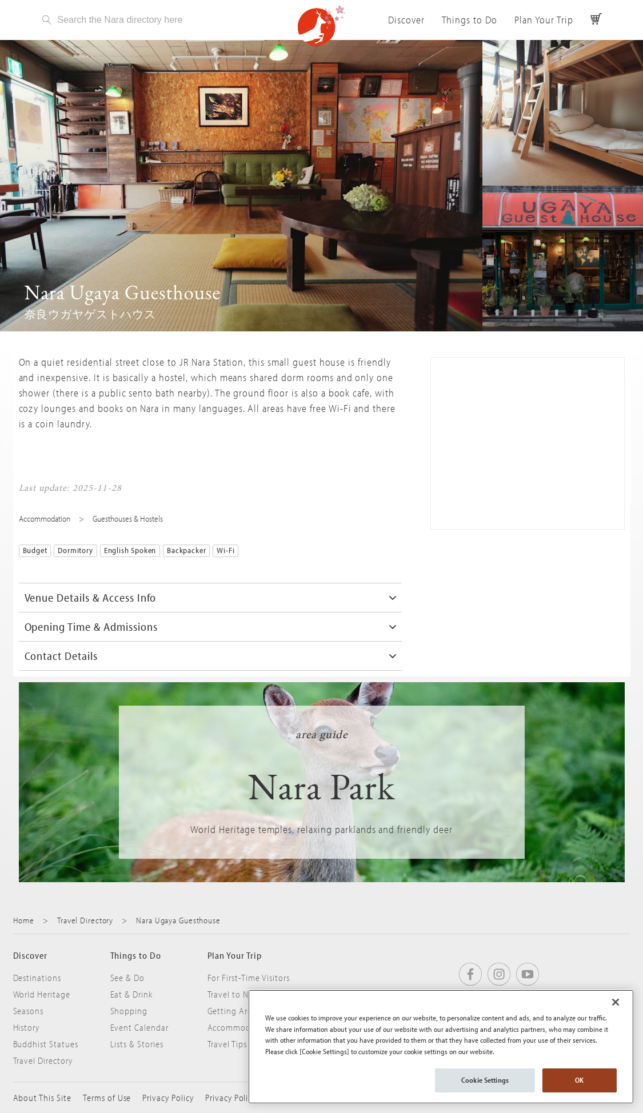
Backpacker (186, 550)
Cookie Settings (485, 1079)
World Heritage (41, 994)
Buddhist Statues (45, 1044)
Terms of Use (107, 1097)
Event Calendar (139, 1027)
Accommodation (44, 518)
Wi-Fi (225, 550)
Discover (406, 19)
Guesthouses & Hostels (128, 518)
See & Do (127, 977)
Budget (35, 550)
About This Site (42, 1097)
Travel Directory (85, 920)
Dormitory (75, 550)
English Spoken (130, 550)
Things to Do (470, 19)
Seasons (28, 1010)
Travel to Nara (234, 994)
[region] (441, 1047)
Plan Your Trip (543, 19)
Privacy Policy (167, 1097)
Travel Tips (227, 1044)
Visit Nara (321, 26)
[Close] (615, 1002)
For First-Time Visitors (248, 977)
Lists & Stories (136, 1044)
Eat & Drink (131, 994)
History (26, 1027)
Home (24, 920)
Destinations (37, 977)
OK (579, 1079)
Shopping (129, 1010)
